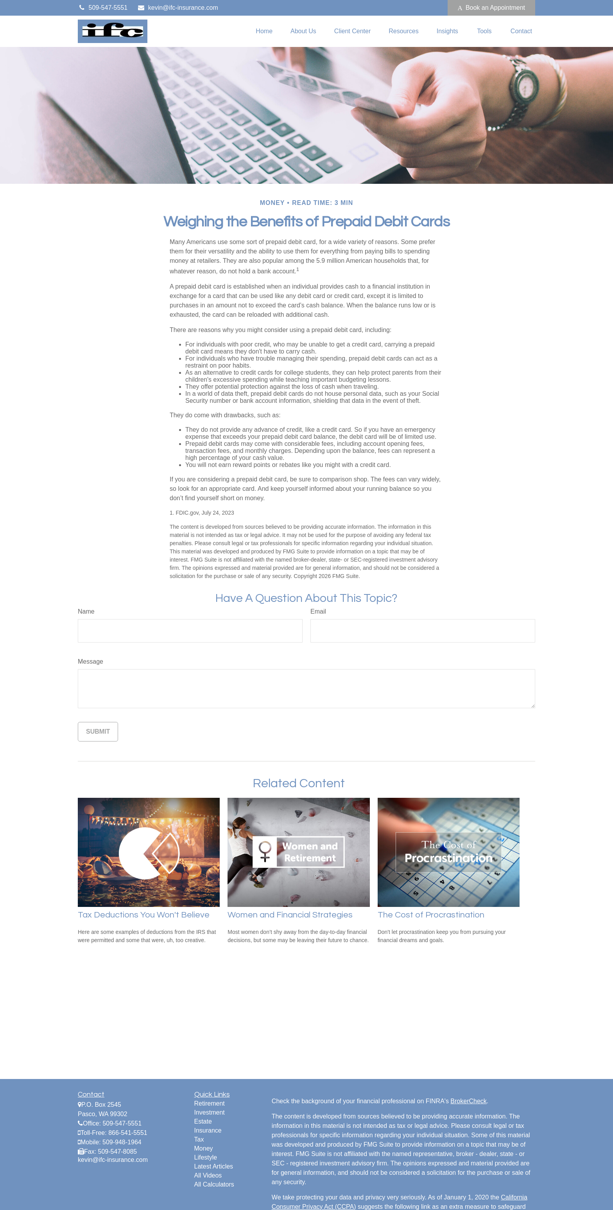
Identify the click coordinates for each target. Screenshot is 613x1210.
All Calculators (214, 1184)
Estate (203, 1121)
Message (90, 661)
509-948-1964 (122, 1142)
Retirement (209, 1103)
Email (318, 611)
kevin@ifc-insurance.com (177, 7)
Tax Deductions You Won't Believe (144, 914)
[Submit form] (98, 731)
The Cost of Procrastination (431, 914)
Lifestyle (205, 1157)
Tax (199, 1139)
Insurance (208, 1130)
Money (203, 1148)
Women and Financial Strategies (290, 914)
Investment (209, 1112)
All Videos (208, 1175)
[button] (264, 31)
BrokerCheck (468, 1101)
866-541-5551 (127, 1132)
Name (86, 611)
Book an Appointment (491, 7)
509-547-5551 (102, 7)
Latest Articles (213, 1166)
